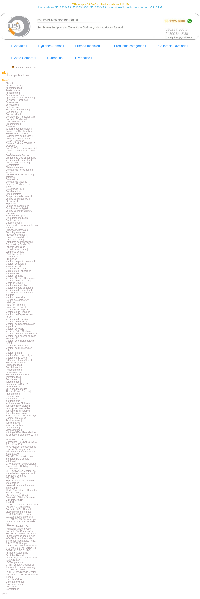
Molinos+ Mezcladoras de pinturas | (19, 293)
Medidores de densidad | (19, 290)
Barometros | (12, 102)
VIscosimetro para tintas (18, 511)
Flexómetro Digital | (16, 215)
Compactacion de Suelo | (19, 138)
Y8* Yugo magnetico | (17, 389)
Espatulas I (11, 203)
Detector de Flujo (15, 189)
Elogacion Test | (14, 201)
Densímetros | (13, 165)
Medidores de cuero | (17, 357)
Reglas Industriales (16, 362)
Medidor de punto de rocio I (20, 261)
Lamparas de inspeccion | (19, 242)
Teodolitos (11, 502)
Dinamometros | (14, 194)
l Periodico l (83, 58)
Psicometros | (13, 396)
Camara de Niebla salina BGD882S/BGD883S (19, 132)
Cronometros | (13, 124)
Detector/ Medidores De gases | (18, 185)
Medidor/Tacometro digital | (20, 355)
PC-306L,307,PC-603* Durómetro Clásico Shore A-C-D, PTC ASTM (20, 497)
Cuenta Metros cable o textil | (21, 148)
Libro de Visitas (14, 579)
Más (5, 593)
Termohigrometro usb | (18, 413)
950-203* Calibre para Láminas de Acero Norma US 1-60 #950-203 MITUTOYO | (21, 545)
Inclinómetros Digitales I (18, 403)
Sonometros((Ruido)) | (17, 384)
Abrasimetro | (13, 92)
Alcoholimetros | (14, 85)
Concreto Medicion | (16, 119)
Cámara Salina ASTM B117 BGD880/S (20, 144)
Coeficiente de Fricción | (18, 155)
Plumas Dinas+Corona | (18, 391)
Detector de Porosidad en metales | (19, 171)
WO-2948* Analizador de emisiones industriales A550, (21, 539)
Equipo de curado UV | (18, 198)
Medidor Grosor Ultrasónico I (21, 278)
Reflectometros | (14, 369)
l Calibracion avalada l (172, 46)
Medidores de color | (16, 268)
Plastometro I (13, 386)
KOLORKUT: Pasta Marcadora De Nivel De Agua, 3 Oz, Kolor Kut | (21, 442)
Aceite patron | (13, 90)
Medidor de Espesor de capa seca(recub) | (21, 337)
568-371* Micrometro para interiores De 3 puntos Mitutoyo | (19, 459)
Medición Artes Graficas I (19, 331)
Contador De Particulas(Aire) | (22, 116)
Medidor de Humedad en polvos (19, 349)
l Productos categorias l (129, 46)
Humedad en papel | (16, 307)
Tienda (9, 577)
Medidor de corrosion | (17, 321)
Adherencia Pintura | (16, 95)
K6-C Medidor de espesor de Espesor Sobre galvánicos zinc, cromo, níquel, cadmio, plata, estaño (21, 450)
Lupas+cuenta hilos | (17, 237)
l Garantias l (55, 58)
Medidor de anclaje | (16, 263)
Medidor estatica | (15, 275)
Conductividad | (14, 114)
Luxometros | (12, 256)
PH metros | (12, 259)
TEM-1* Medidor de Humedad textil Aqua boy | (21, 491)
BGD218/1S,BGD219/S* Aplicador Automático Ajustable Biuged (18, 553)
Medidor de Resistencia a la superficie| (20, 325)
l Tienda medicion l (88, 46)
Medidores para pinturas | (19, 287)
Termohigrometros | (16, 232)
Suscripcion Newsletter (18, 408)
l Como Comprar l (23, 58)
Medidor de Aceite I (16, 297)
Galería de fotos (14, 584)
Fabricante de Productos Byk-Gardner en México (21, 416)
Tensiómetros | (13, 422)
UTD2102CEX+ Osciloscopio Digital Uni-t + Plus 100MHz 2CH (21, 521)
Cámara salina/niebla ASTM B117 (20, 151)
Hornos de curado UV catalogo (17, 301)
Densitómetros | (14, 191)
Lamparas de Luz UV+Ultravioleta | (15, 253)
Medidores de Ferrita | (17, 319)
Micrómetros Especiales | (19, 271)
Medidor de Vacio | (15, 328)
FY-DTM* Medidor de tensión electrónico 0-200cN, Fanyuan (22, 573)
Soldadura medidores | (18, 109)
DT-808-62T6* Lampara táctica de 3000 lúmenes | (19, 515)
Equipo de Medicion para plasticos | (19, 212)
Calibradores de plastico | (19, 136)
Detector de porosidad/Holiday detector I (22, 226)
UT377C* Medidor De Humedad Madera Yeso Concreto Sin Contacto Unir (20, 529)
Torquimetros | (13, 381)
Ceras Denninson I (15, 141)
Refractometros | (14, 372)
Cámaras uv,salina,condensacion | (19, 127)
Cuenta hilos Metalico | (18, 162)
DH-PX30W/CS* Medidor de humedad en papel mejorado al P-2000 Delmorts (21, 473)
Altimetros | (12, 83)
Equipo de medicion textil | (20, 196)
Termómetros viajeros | (18, 405)
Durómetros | (12, 179)
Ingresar (19, 67)
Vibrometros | (13, 427)
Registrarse (32, 67)
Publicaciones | (14, 420)
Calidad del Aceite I (16, 121)
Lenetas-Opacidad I (16, 247)
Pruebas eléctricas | (16, 234)
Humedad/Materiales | (17, 230)
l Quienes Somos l (51, 46)
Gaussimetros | (14, 222)
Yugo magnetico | (15, 425)
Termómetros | (13, 377)
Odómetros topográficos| (19, 360)
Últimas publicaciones (17, 75)
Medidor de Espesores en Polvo (19, 315)
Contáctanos (12, 589)
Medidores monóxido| (17, 345)
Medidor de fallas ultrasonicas (21, 333)
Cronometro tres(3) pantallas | (21, 157)
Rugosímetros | (14, 365)
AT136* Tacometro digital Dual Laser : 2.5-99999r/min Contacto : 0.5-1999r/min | (22, 507)
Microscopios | (13, 266)
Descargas (11, 586)
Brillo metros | (13, 107)
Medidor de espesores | (18, 280)
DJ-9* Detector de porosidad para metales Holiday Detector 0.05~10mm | (22, 466)
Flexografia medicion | (17, 218)
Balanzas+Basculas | (17, 100)
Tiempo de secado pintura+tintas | (15, 399)
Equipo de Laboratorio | (18, 206)
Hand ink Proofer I (15, 304)
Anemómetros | (14, 88)
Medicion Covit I (14, 283)
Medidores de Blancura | (19, 312)
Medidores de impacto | (18, 309)
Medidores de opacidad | (19, 160)
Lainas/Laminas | (15, 239)
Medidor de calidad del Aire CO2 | (20, 342)
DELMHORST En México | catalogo (20, 175)
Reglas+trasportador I (17, 374)
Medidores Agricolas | (17, 285)
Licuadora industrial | (17, 249)
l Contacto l (19, 46)
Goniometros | (13, 220)
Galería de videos (15, 581)
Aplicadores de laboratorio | (20, 97)
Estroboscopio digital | (17, 208)
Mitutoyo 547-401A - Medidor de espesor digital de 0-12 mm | (22, 435)
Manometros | (13, 273)
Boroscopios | (13, 104)
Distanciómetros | (15, 167)
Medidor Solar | (14, 352)
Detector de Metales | (17, 181)
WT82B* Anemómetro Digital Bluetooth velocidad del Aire (21, 534)
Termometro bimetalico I (18, 410)
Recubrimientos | (15, 367)
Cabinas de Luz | (15, 112)
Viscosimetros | (14, 430)
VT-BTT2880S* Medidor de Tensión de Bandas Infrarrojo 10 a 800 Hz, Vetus (21, 567)
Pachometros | (13, 393)
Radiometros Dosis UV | (18, 244)
